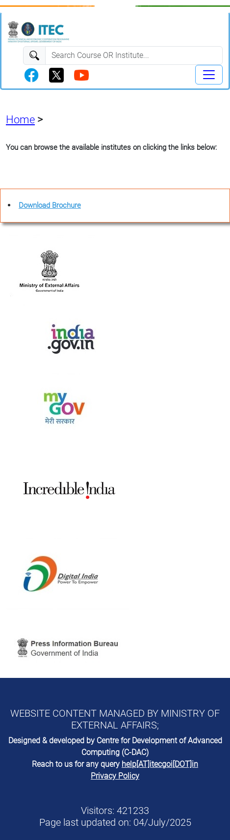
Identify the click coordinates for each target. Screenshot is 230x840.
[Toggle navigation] (209, 74)
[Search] (134, 55)
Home (20, 119)
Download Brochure (50, 205)
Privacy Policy (115, 776)
